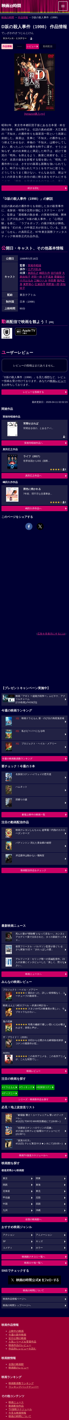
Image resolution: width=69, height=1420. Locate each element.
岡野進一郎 (53, 284)
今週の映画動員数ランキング (17, 758)
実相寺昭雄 (34, 265)
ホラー (39, 1248)
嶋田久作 (44, 272)
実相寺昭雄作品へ (33, 443)
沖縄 (38, 1210)
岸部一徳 (36, 276)
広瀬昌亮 (40, 284)
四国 (38, 1204)
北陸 (38, 1197)
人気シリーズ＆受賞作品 (22, 1341)
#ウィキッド (25, 1087)
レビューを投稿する (33, 392)
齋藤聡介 (59, 276)
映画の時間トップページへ (17, 1305)
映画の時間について (33, 1290)
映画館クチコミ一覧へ (33, 1256)
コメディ (7, 1248)
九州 (5, 1210)
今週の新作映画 (17, 1334)
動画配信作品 (16, 1405)
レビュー (31, 46)
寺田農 (52, 280)
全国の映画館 (16, 1364)
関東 (38, 1178)
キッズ (39, 1241)
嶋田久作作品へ (33, 508)
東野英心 (28, 284)
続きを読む (33, 188)
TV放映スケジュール (20, 1409)
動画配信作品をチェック (33, 870)
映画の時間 (7, 17)
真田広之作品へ (33, 475)
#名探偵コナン (44, 1087)
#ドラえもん (8, 1087)
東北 (38, 1191)
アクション (9, 1235)
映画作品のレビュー (20, 1345)
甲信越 (6, 1197)
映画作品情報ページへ (14, 1299)
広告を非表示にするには (51, 633)
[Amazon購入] (34, 113)
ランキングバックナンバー (24, 1386)
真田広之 (33, 272)
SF (4, 1241)
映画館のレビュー (19, 1367)
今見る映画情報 (17, 1412)
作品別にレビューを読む (22, 1348)
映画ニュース (16, 1402)
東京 (5, 1178)
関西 (5, 1185)
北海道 (6, 1191)
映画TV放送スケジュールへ (33, 1155)
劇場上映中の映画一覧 (33, 814)
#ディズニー (8, 1093)
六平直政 (48, 276)
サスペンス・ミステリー (15, 38)
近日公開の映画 (17, 1338)
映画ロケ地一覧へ (33, 1262)
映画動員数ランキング (21, 1383)
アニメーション (44, 1235)
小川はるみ (26, 280)
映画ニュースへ (33, 974)
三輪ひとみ (40, 280)
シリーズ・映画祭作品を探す (33, 1099)
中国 (5, 1204)
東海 (38, 1185)
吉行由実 (56, 272)
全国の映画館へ (33, 1219)
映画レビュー (34, 1071)
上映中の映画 (16, 1331)
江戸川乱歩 (34, 269)
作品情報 (23, 17)
